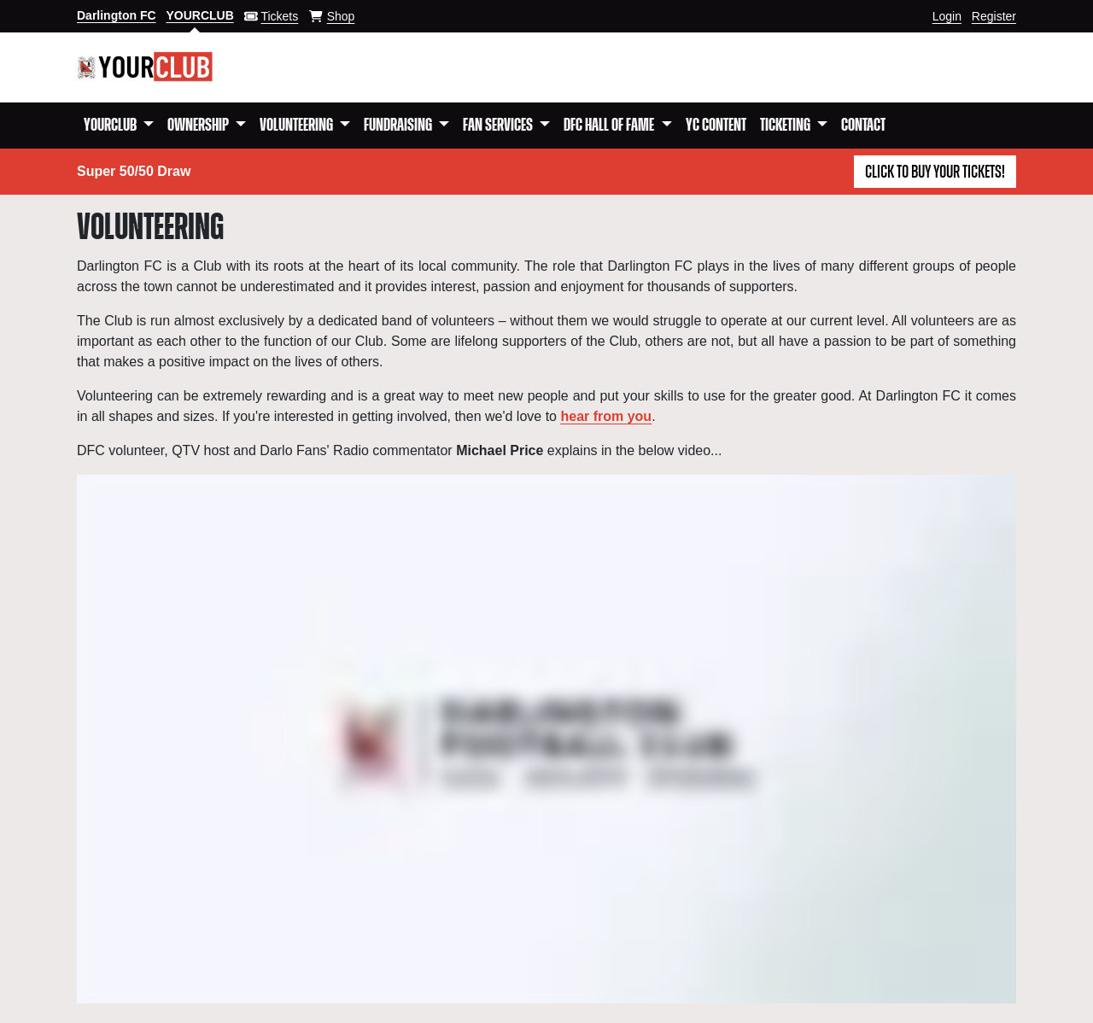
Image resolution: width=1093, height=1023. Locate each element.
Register (994, 16)
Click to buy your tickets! (935, 172)
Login (946, 16)
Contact (863, 125)
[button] (119, 125)
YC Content (716, 125)
